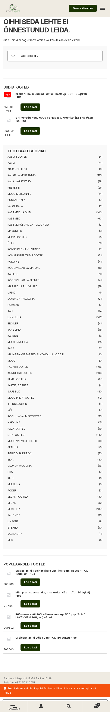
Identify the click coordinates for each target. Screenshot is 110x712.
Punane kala (16, 200)
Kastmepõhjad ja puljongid (28, 224)
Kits (10, 478)
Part (10, 348)
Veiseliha (13, 509)
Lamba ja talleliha (21, 298)
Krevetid (13, 187)
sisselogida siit (86, 688)
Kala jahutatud (19, 181)
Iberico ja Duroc (19, 453)
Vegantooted (17, 496)
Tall (10, 311)
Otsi (68, 706)
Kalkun (12, 335)
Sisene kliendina (82, 8)
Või (9, 410)
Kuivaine (13, 261)
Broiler (12, 323)
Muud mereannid (19, 193)
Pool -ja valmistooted (24, 416)
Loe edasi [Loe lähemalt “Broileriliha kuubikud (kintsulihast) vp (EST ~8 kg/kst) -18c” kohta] (30, 107)
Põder (11, 490)
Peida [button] (7, 692)
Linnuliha (14, 317)
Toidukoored (17, 403)
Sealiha (12, 447)
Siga (10, 459)
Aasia (11, 162)
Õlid (10, 243)
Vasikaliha (14, 533)
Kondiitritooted (19, 373)
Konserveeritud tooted (25, 255)
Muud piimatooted (21, 397)
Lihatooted (16, 434)
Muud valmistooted (22, 441)
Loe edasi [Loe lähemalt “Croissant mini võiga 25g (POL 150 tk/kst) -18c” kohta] (30, 647)
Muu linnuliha (17, 342)
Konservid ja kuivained (23, 249)
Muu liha (13, 484)
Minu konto (41, 706)
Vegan (11, 502)
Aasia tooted (17, 156)
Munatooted (17, 237)
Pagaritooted (17, 366)
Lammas (13, 305)
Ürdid (11, 292)
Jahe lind (14, 329)
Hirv (10, 472)
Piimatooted (16, 379)
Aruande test (17, 169)
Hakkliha (13, 422)
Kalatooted (16, 428)
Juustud (13, 391)
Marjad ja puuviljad (22, 286)
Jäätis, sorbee (17, 385)
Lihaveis (13, 521)
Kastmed (13, 218)
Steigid (12, 527)
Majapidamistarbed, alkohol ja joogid (35, 354)
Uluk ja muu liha (19, 465)
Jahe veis (13, 515)
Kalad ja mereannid (21, 175)
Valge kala (15, 206)
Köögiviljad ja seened (23, 280)
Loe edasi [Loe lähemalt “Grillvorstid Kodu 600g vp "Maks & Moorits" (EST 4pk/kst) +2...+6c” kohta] (30, 130)
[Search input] (60, 55)
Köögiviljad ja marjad (23, 267)
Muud (11, 360)
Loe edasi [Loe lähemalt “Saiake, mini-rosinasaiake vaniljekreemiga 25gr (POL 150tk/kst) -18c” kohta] (30, 582)
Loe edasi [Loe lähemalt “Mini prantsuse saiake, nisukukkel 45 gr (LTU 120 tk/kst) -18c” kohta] (30, 603)
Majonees (14, 230)
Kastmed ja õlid (19, 212)
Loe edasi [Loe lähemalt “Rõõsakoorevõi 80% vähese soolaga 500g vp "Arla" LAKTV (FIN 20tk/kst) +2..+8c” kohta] (30, 625)
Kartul (12, 274)
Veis (10, 540)
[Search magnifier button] (13, 55)
